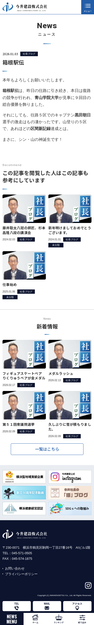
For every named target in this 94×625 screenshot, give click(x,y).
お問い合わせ (15, 568)
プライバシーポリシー (21, 574)
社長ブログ (29, 54)
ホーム (35, 622)
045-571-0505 (22, 553)
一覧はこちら (47, 452)
